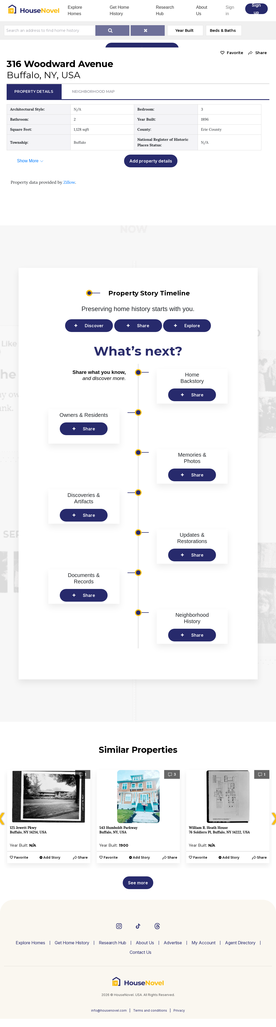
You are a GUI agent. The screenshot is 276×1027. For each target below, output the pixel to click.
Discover (94, 325)
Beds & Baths (223, 30)
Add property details (150, 161)
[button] (256, 53)
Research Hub (165, 10)
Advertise (173, 942)
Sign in (230, 10)
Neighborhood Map (93, 91)
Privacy (179, 1010)
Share (143, 325)
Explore (192, 325)
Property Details (33, 91)
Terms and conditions (150, 1010)
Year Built (184, 30)
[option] (48, 816)
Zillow (69, 182)
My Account (203, 942)
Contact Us (140, 952)
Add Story (51, 857)
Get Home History (119, 10)
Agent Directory (240, 942)
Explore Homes (75, 10)
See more (138, 882)
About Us (201, 10)
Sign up (256, 8)
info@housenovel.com (109, 1010)
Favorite (235, 52)
